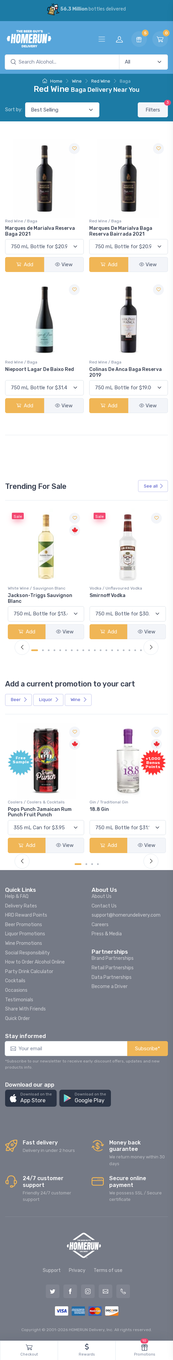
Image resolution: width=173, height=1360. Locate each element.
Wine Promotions (23, 943)
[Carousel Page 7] (72, 650)
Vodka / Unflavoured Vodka (116, 588)
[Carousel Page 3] (49, 650)
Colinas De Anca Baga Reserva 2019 (125, 372)
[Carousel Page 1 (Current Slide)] (34, 650)
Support (52, 1270)
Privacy (77, 1270)
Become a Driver (110, 986)
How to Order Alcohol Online (35, 962)
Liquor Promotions (25, 934)
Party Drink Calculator (29, 971)
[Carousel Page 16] (123, 650)
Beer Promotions (23, 925)
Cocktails (15, 981)
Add (24, 264)
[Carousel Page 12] (100, 650)
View (64, 264)
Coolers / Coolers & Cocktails (36, 802)
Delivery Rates (21, 906)
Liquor (49, 699)
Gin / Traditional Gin (109, 802)
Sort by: (13, 110)
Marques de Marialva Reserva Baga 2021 (40, 231)
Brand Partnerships (113, 958)
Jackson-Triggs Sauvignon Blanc (40, 598)
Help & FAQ (16, 896)
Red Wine (100, 81)
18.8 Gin (99, 809)
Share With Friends (25, 1009)
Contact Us (104, 906)
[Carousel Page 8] (77, 650)
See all (154, 486)
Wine (77, 81)
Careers (100, 925)
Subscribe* (147, 1049)
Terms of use (108, 1270)
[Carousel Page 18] (135, 650)
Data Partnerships (112, 977)
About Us (102, 896)
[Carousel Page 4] (54, 650)
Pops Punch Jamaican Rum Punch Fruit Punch (40, 812)
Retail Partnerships (113, 968)
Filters (157, 107)
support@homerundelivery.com (126, 915)
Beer (19, 699)
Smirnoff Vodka (108, 595)
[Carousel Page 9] (83, 650)
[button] (31, 1098)
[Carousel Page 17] (129, 650)
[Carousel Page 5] (60, 650)
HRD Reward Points (26, 915)
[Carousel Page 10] (89, 650)
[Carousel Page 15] (118, 650)
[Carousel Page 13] (106, 650)
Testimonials (19, 1000)
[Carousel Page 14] (112, 650)
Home (52, 81)
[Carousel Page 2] (43, 650)
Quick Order (17, 1018)
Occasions (16, 990)
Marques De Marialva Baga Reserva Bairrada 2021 (120, 231)
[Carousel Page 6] (66, 650)
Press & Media (107, 934)
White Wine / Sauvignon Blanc (36, 588)
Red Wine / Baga (21, 221)
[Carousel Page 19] (141, 650)
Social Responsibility (27, 953)
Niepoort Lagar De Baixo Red (39, 369)
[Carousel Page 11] (95, 650)
